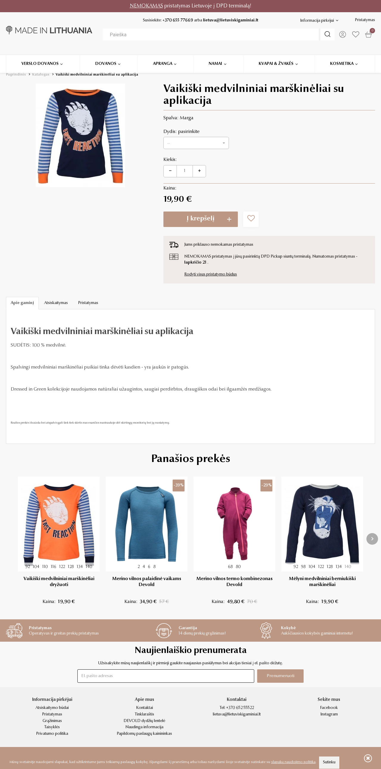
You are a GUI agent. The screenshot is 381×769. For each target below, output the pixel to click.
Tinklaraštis (144, 714)
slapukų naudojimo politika (293, 762)
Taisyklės (52, 727)
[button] (196, 143)
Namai (215, 56)
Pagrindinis (16, 74)
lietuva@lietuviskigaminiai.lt (230, 20)
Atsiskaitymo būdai (52, 708)
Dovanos (105, 56)
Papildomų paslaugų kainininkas (144, 734)
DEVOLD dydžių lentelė (144, 721)
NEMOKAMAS (146, 6)
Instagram (329, 714)
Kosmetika (342, 56)
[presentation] (372, 539)
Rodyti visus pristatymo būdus (210, 274)
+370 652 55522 (240, 708)
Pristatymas (365, 20)
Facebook (329, 708)
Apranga (162, 56)
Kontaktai (144, 708)
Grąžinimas (52, 721)
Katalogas (40, 74)
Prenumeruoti (280, 676)
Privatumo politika (52, 734)
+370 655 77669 (178, 20)
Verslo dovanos (40, 56)
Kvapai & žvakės (276, 56)
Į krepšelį (201, 219)
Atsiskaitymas (56, 303)
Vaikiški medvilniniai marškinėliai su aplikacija (97, 74)
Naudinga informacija (144, 727)
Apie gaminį (22, 303)
